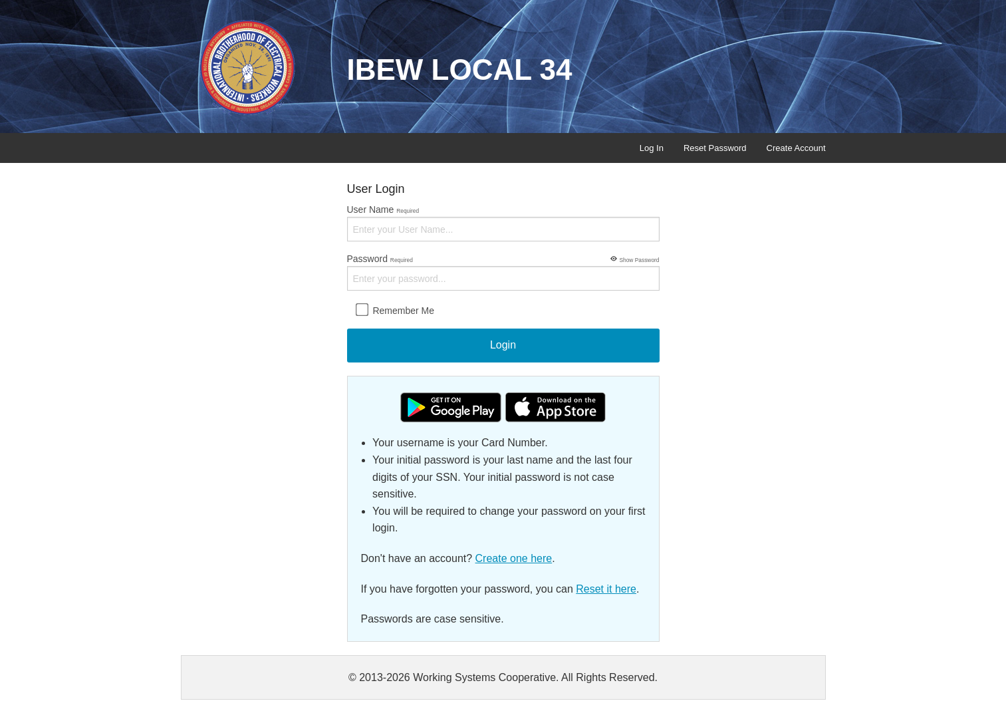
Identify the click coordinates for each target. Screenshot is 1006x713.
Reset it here (606, 589)
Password (503, 271)
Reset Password (715, 148)
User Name (503, 222)
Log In (652, 148)
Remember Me (394, 310)
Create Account (796, 148)
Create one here (514, 558)
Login (503, 345)
